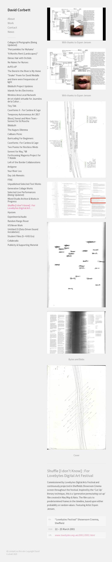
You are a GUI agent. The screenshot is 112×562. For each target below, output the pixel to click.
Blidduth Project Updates (20, 86)
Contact (12, 27)
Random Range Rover (18, 221)
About (11, 18)
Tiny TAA (12, 106)
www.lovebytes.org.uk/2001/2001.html (75, 535)
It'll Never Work (15, 225)
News (11, 31)
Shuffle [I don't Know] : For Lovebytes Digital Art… (21, 206)
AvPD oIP (12, 66)
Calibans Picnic (15, 134)
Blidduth (12, 125)
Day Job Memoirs (16, 175)
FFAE (10, 179)
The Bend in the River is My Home (24, 71)
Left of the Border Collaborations (24, 162)
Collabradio (13, 240)
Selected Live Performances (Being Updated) (22, 193)
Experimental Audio (17, 216)
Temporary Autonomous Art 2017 (24, 114)
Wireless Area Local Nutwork (22, 95)
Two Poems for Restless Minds (23, 147)
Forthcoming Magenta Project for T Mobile (24, 156)
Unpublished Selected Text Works (24, 184)
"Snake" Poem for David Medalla (23, 75)
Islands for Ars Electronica (20, 90)
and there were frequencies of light (23, 80)
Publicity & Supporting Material (23, 245)
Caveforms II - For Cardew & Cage (24, 110)
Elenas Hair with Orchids (19, 58)
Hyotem (12, 212)
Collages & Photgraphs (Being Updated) (22, 43)
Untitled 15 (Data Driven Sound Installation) (23, 230)
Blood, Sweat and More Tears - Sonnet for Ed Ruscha (23, 119)
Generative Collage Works (20, 188)
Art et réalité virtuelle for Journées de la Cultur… (25, 100)
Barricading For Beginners (20, 138)
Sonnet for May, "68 (17, 151)
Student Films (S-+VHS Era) (21, 236)
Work (11, 23)
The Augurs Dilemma (18, 129)
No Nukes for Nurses (18, 62)
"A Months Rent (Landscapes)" (23, 53)
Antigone (12, 166)
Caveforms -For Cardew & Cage (23, 142)
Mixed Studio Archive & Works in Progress (23, 200)
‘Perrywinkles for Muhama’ (21, 49)
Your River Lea (15, 171)
